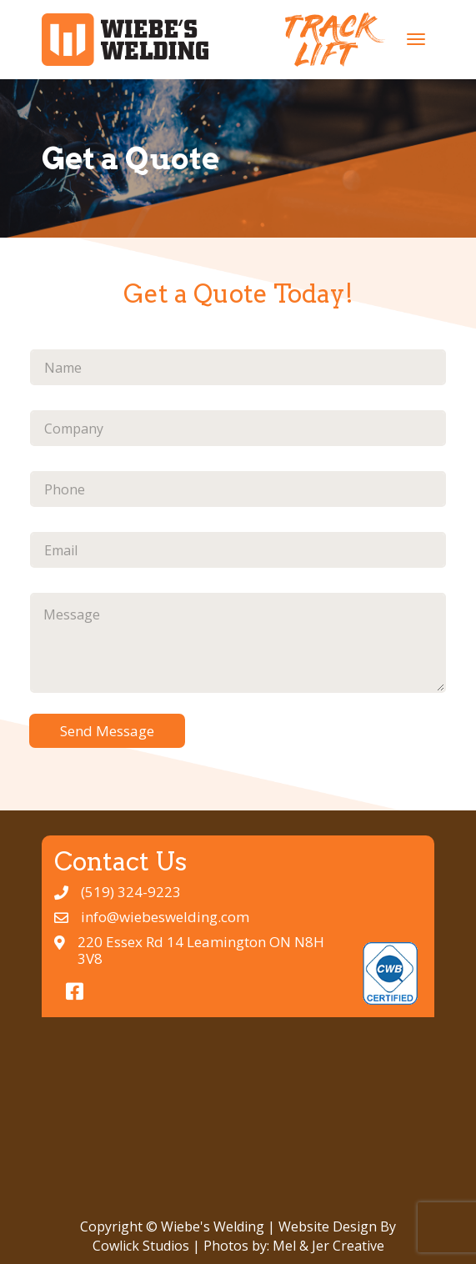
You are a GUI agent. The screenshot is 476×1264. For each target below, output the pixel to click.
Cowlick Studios (141, 1245)
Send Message (107, 730)
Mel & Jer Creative (328, 1245)
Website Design (327, 1226)
